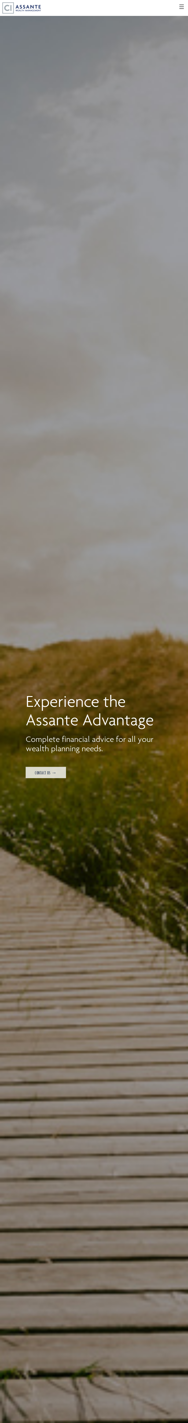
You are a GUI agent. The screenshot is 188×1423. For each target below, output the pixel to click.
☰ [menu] (181, 7)
